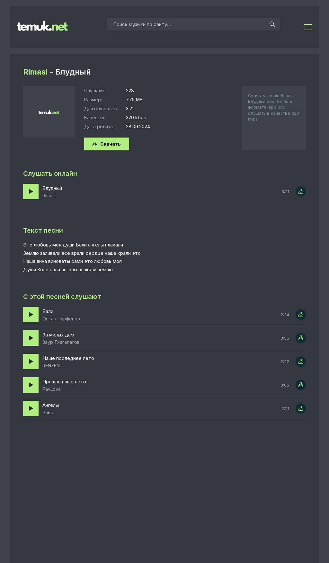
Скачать (107, 144)
